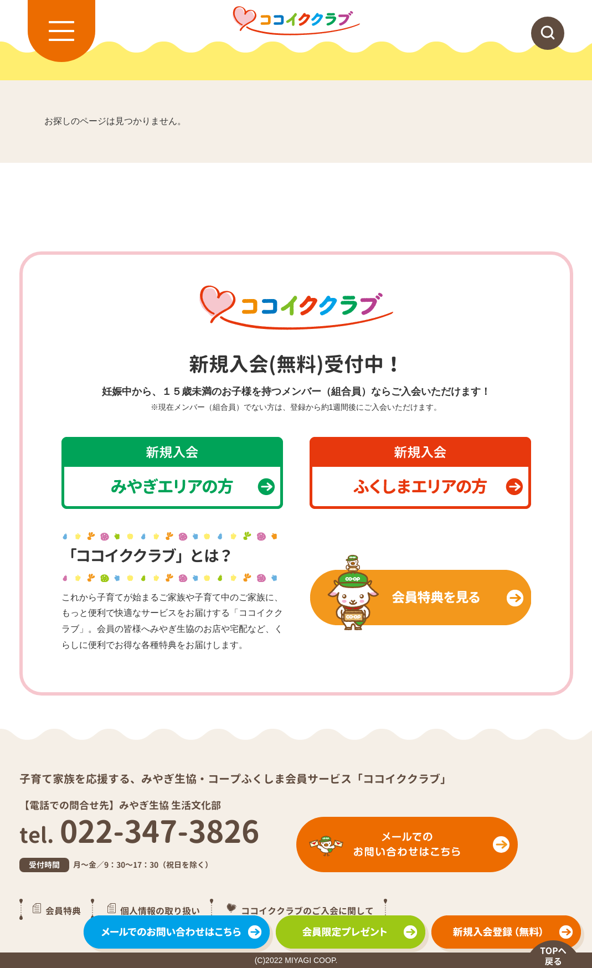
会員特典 (63, 910)
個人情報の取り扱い (160, 910)
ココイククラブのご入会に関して (307, 910)
